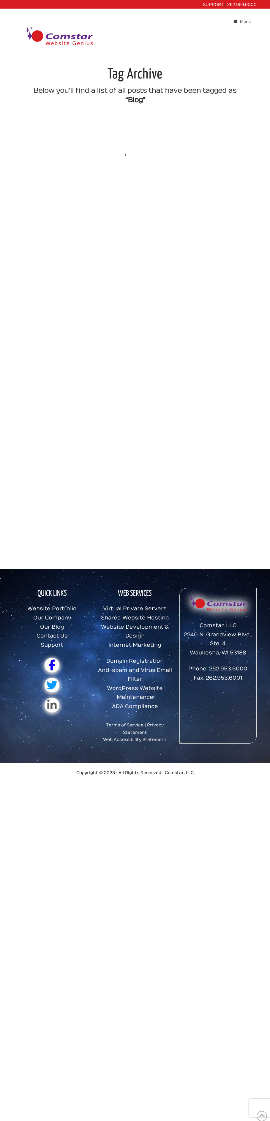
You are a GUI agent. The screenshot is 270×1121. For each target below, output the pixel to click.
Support (52, 645)
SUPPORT (213, 4)
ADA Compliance (135, 706)
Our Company (52, 618)
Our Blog (52, 627)
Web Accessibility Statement (135, 739)
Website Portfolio (52, 609)
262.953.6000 (242, 4)
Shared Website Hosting (135, 618)
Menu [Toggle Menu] (242, 22)
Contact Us (52, 636)
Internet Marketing (134, 645)
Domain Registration (135, 661)
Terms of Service (124, 725)
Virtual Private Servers (135, 609)
